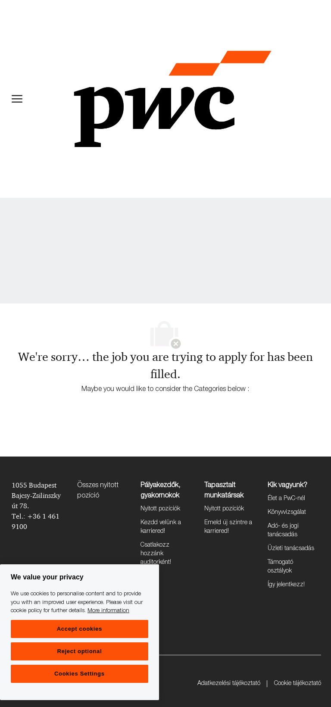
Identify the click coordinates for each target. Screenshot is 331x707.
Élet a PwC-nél (286, 499)
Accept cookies (79, 629)
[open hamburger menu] (17, 99)
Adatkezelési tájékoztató (228, 684)
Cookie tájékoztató (297, 684)
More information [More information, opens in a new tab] (108, 611)
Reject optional (79, 651)
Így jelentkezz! (286, 585)
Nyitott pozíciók (160, 509)
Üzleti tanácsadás (291, 549)
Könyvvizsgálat (287, 513)
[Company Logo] (172, 99)
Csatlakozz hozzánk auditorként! (156, 554)
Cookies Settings (79, 673)
